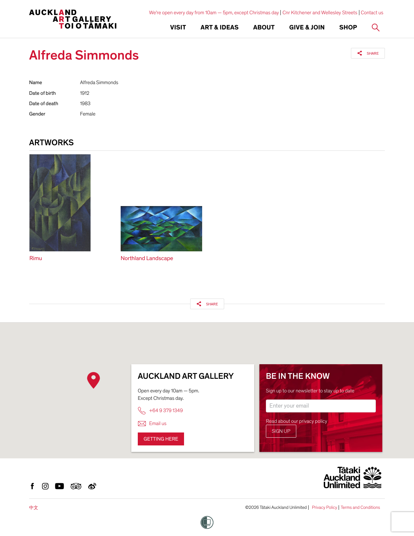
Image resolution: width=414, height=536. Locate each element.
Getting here (161, 439)
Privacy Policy (324, 507)
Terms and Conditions (360, 507)
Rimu (35, 258)
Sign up (281, 431)
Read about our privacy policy (296, 421)
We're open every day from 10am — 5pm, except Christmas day (214, 12)
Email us (152, 424)
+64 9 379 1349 (160, 411)
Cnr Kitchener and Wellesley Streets (319, 12)
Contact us (372, 12)
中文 (33, 508)
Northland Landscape (147, 258)
